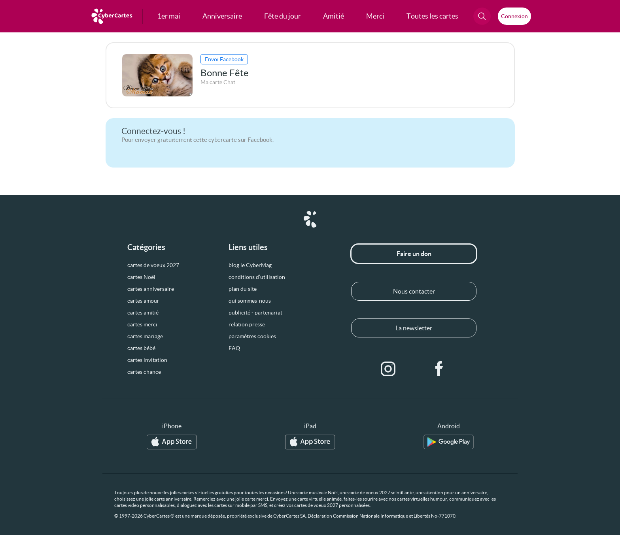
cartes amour (143, 301)
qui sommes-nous (250, 301)
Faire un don (414, 253)
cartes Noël (141, 277)
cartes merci (142, 324)
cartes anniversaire (150, 289)
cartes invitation (147, 360)
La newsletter (413, 328)
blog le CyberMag (250, 265)
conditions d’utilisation (257, 277)
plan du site (243, 289)
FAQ (234, 348)
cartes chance (144, 372)
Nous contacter (414, 291)
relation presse (247, 324)
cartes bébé (141, 348)
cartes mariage (145, 336)
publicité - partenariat (255, 312)
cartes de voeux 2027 (153, 265)
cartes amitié (143, 312)
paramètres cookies (252, 336)
